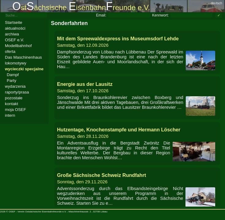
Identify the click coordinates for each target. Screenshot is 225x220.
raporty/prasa (17, 92)
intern (10, 115)
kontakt (11, 103)
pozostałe (13, 98)
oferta (10, 51)
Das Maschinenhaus (23, 57)
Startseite (13, 22)
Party (11, 80)
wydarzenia (15, 86)
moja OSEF (15, 109)
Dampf (13, 74)
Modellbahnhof (18, 45)
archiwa (12, 34)
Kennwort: (160, 15)
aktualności (15, 28)
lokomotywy (15, 63)
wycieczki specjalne (24, 69)
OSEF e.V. (14, 40)
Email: (101, 15)
